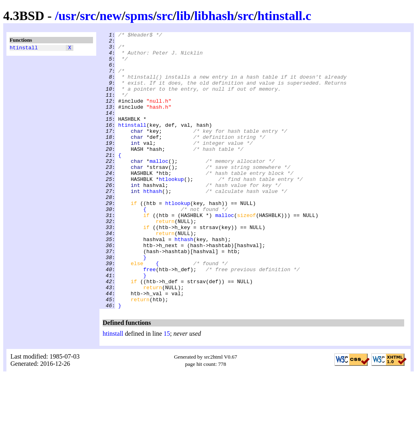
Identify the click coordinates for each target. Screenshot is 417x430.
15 (167, 388)
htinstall (24, 48)
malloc (159, 187)
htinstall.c (284, 15)
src (88, 15)
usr (67, 15)
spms (139, 15)
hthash (152, 223)
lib (183, 15)
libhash (214, 15)
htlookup (171, 209)
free (149, 317)
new (110, 15)
